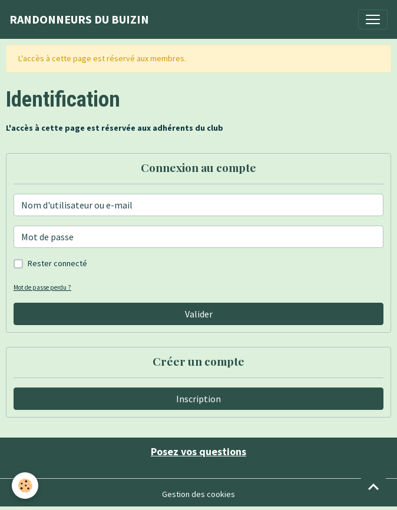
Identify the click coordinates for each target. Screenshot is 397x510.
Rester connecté (57, 263)
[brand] (79, 19)
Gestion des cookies (198, 494)
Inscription (198, 399)
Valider (199, 314)
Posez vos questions (198, 451)
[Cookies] (25, 485)
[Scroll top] (373, 486)
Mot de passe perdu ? (42, 287)
